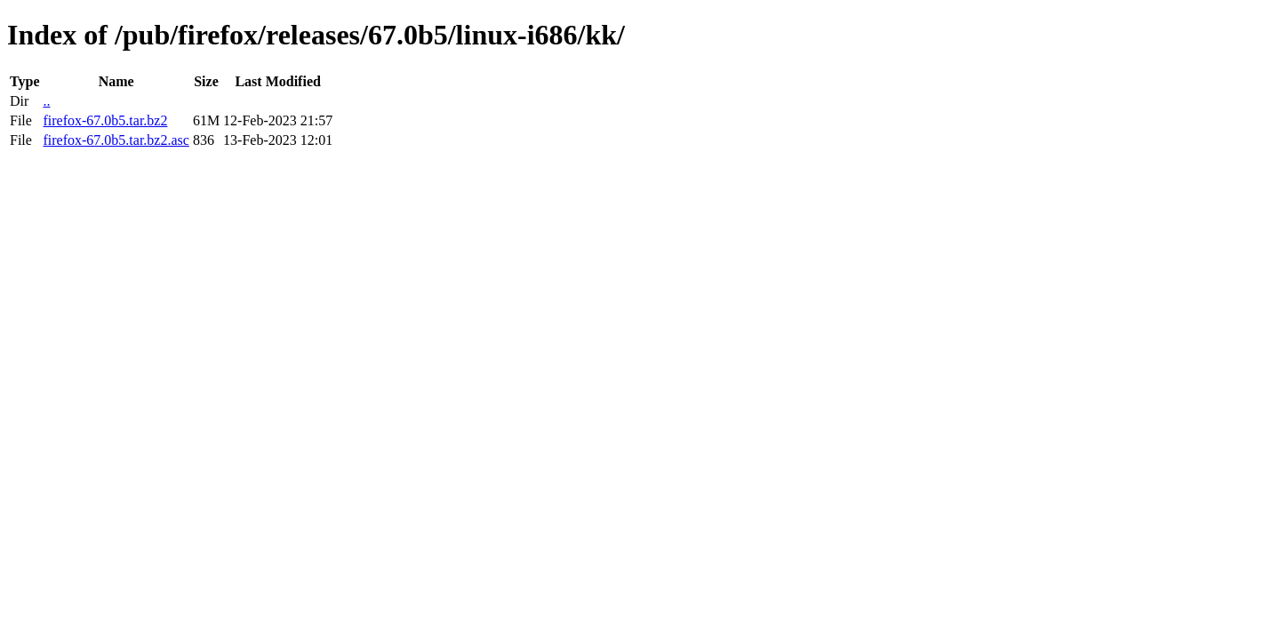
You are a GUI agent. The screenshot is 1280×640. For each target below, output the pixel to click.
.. (46, 100)
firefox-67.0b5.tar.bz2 (105, 120)
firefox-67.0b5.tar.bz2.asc (115, 140)
